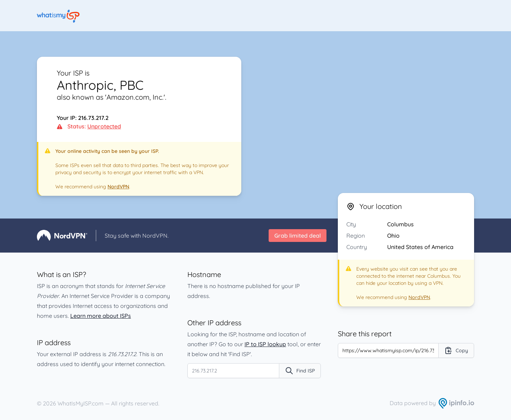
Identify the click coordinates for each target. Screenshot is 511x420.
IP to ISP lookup (265, 344)
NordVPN (118, 186)
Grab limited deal (297, 235)
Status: (89, 126)
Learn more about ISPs (100, 315)
